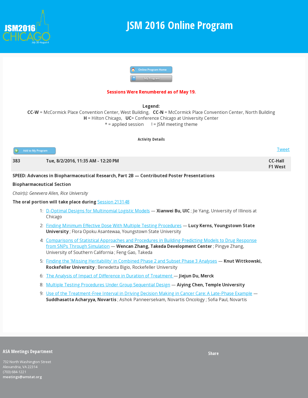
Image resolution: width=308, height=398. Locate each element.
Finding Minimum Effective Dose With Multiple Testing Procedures (114, 226)
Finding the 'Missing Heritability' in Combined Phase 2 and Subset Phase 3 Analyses (131, 261)
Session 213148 (113, 202)
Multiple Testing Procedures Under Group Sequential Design (108, 285)
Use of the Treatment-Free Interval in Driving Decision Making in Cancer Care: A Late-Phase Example (149, 293)
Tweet (283, 149)
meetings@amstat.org (22, 376)
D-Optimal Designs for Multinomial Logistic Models (98, 211)
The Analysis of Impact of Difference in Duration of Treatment (110, 276)
